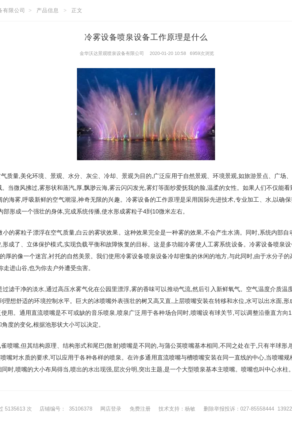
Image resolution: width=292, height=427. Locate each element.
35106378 (80, 409)
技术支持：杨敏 (176, 409)
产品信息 (47, 10)
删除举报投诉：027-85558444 (239, 409)
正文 (77, 10)
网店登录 (110, 409)
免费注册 (140, 409)
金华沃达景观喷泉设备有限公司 (112, 53)
